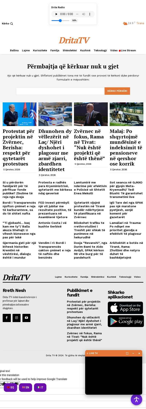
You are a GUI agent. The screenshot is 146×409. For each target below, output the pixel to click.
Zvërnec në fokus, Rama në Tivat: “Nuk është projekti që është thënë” (90, 135)
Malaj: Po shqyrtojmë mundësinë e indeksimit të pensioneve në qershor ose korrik (125, 139)
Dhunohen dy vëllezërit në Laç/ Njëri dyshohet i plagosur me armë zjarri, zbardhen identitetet (53, 139)
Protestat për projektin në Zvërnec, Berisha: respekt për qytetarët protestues (19, 137)
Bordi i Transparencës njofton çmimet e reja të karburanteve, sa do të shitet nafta (18, 178)
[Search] (117, 91)
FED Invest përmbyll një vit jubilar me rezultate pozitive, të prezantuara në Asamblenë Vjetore (55, 178)
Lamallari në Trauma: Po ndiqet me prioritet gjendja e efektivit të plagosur (125, 192)
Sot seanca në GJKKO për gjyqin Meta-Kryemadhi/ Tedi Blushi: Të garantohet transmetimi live (126, 164)
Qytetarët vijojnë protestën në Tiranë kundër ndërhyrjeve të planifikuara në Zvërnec (90, 178)
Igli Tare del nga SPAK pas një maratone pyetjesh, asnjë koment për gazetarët (126, 178)
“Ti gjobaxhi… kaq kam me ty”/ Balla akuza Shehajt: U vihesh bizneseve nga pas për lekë (19, 192)
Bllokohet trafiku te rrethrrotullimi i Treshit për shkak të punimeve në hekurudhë (90, 192)
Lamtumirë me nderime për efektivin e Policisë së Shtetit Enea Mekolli (90, 162)
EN (25, 387)
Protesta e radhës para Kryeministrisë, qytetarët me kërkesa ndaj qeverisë (54, 162)
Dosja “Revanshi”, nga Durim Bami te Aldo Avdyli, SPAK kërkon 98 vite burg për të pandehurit (90, 205)
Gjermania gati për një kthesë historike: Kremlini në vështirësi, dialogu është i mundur (19, 205)
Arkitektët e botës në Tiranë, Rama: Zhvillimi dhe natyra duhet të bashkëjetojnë (124, 205)
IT (40, 387)
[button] (8, 23)
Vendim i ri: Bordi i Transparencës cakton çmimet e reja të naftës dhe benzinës (52, 205)
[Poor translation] (14, 324)
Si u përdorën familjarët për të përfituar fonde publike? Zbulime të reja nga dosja (18, 164)
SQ (10, 387)
